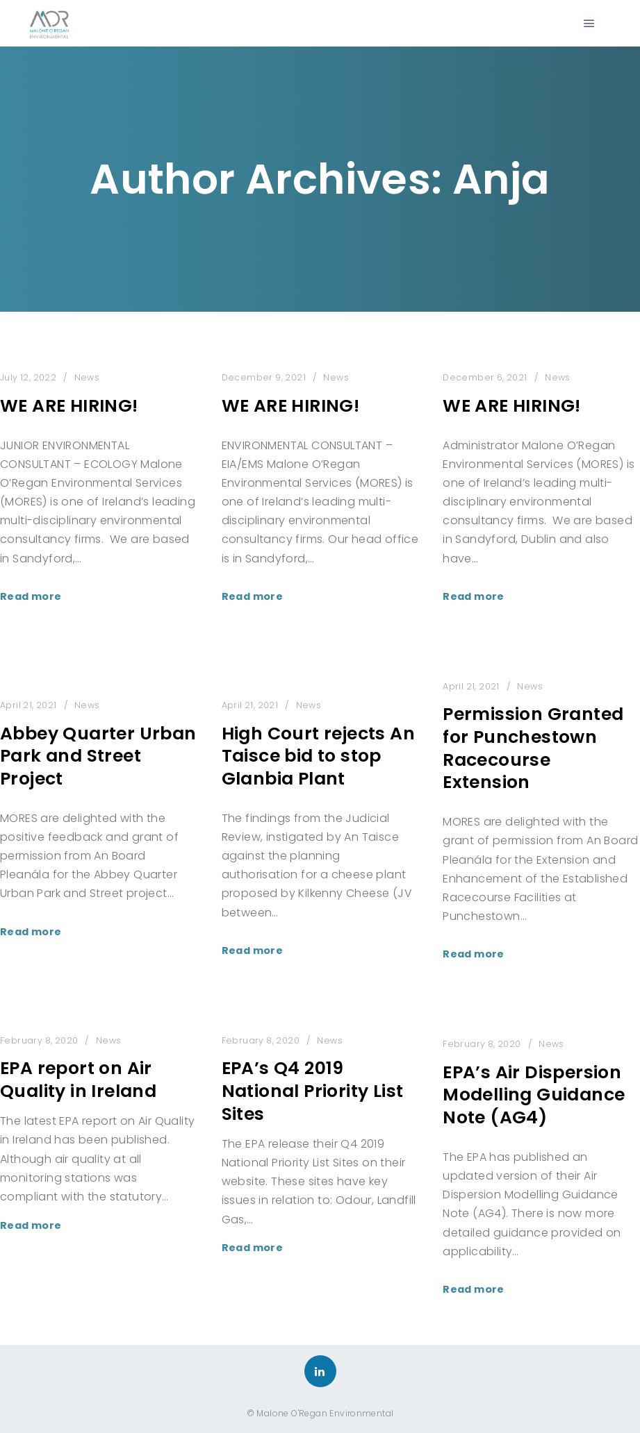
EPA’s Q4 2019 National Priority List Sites (313, 1090)
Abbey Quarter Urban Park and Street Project (98, 756)
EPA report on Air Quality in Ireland (78, 1079)
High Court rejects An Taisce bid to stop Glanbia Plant (318, 756)
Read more (31, 596)
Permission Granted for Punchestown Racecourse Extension (533, 748)
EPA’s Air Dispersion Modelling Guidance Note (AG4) (534, 1095)
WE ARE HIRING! (69, 406)
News (87, 377)
